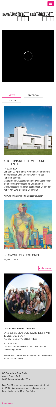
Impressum (7, 403)
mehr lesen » (45, 268)
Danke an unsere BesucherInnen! (19, 328)
